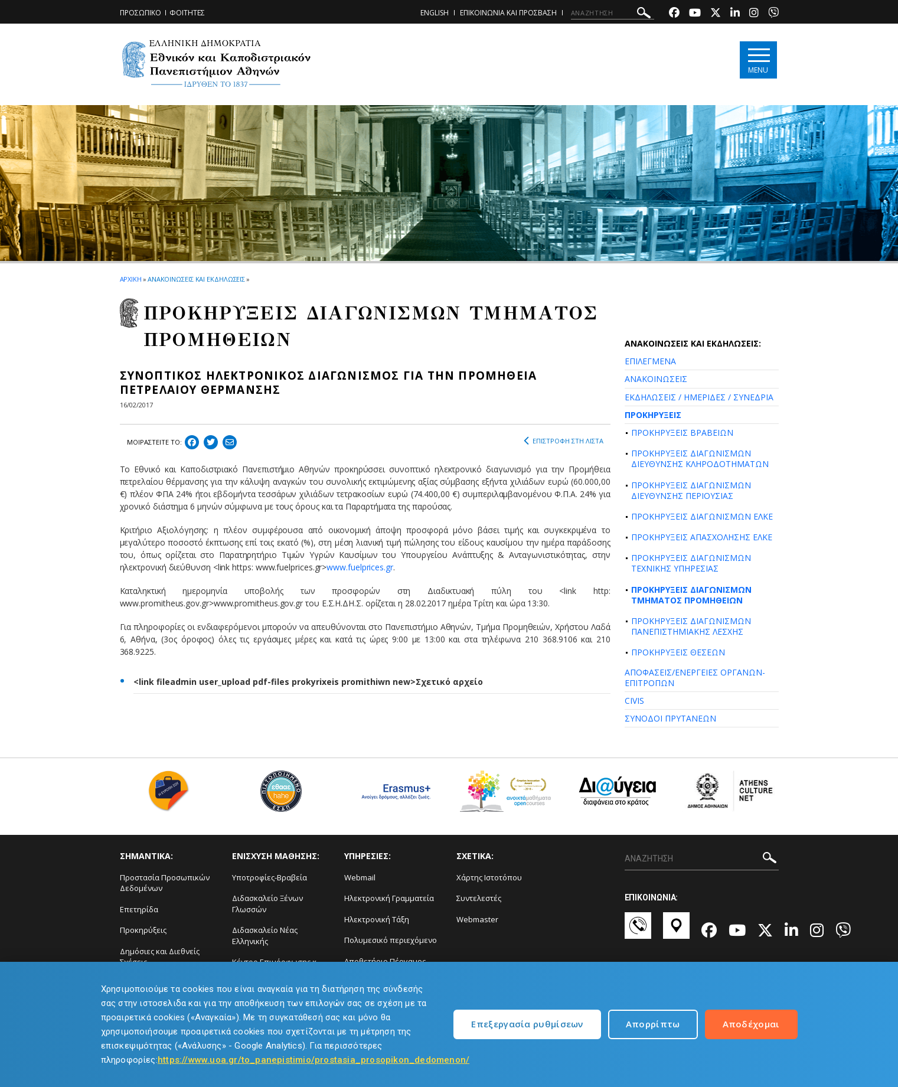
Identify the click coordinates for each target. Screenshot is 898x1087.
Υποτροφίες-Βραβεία (269, 877)
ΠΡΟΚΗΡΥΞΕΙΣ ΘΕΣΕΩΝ (678, 652)
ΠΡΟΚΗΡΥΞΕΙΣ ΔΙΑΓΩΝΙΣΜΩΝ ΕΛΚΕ (702, 516)
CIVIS (634, 700)
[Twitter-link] (715, 14)
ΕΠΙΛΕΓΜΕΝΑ (650, 361)
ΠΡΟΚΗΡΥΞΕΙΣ (653, 414)
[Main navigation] (758, 60)
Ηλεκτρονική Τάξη (376, 919)
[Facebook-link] (674, 14)
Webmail (359, 877)
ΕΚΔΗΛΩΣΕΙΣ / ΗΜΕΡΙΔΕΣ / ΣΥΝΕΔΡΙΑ (699, 397)
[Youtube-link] (695, 14)
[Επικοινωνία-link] (638, 931)
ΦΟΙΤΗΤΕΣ (187, 13)
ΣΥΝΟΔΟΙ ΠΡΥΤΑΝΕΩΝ (670, 718)
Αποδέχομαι (751, 1024)
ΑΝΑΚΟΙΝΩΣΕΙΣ (656, 378)
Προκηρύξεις (143, 930)
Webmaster (477, 919)
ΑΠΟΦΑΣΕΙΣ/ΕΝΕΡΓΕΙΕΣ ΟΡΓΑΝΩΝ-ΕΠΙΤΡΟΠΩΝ (695, 677)
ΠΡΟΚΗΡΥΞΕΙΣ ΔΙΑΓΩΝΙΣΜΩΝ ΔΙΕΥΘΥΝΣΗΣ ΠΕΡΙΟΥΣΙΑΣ (691, 490)
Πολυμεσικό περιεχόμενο (390, 940)
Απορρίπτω (653, 1024)
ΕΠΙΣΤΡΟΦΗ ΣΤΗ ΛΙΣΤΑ (563, 441)
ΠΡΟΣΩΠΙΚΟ (140, 13)
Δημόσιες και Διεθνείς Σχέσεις (160, 957)
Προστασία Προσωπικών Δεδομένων (165, 883)
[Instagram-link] (754, 14)
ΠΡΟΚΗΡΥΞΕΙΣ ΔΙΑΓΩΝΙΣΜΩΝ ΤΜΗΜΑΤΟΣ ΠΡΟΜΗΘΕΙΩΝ (691, 595)
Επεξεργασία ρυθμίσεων (527, 1024)
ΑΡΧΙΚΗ (131, 279)
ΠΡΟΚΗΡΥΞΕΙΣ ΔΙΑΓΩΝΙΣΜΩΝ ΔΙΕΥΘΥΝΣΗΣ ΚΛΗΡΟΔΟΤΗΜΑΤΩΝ (700, 458)
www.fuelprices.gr (359, 567)
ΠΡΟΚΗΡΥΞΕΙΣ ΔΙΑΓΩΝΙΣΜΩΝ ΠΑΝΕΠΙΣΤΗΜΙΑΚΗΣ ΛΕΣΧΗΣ (691, 626)
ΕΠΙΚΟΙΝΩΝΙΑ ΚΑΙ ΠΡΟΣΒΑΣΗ (508, 13)
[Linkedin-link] (735, 14)
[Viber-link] (773, 14)
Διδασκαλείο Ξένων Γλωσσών (267, 904)
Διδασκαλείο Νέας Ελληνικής (265, 935)
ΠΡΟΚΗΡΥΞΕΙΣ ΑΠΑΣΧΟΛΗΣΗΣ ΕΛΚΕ (701, 537)
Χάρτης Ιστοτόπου (489, 877)
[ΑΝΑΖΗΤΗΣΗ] (612, 12)
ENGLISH (434, 13)
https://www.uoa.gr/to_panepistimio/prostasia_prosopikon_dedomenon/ (313, 1060)
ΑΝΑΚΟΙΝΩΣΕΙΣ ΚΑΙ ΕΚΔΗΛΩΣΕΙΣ (196, 279)
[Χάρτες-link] (676, 931)
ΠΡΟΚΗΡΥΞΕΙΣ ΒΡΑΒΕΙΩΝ (682, 432)
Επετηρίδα (139, 909)
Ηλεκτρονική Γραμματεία (389, 898)
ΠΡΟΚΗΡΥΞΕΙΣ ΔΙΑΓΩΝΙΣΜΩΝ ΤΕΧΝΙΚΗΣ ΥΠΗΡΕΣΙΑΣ (691, 563)
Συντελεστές (478, 898)
